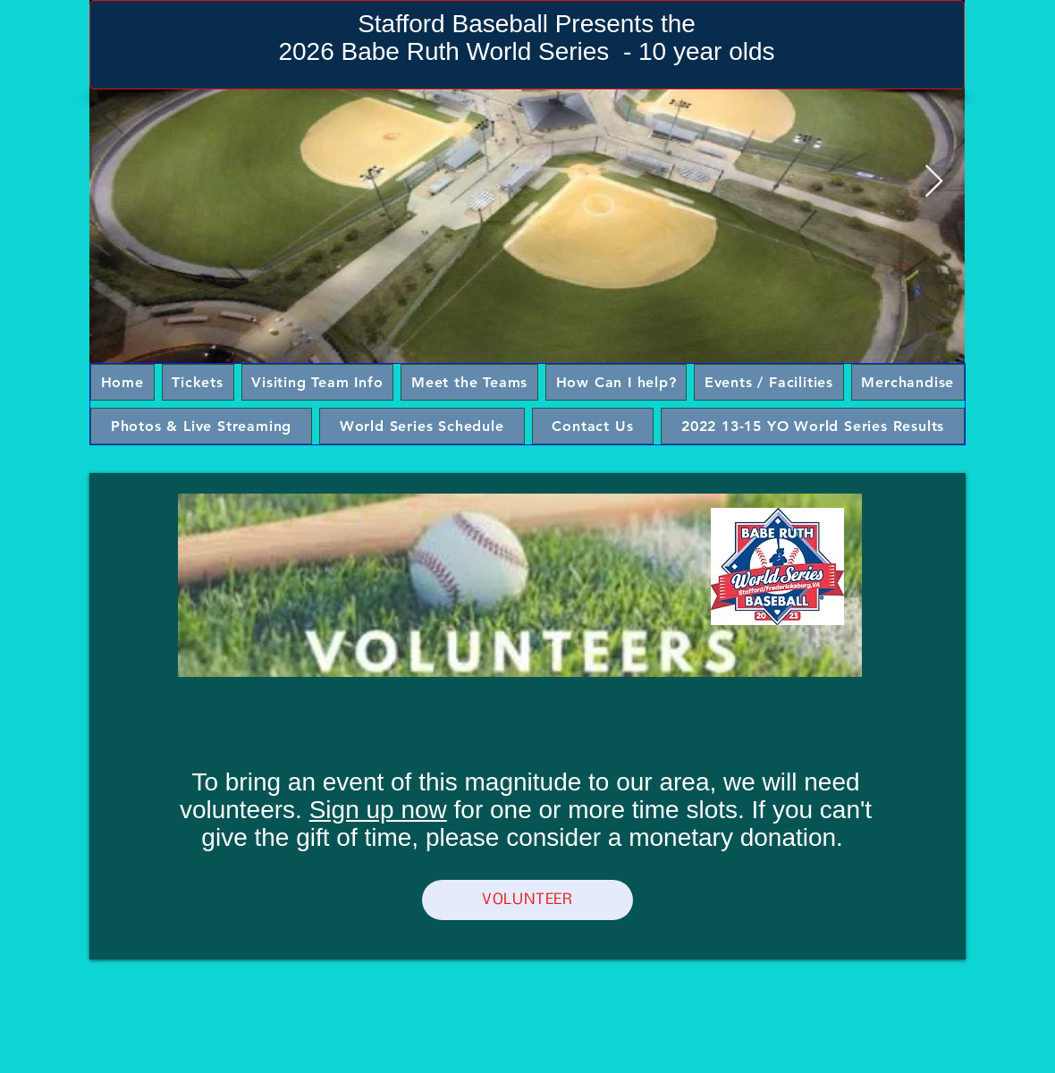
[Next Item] (934, 182)
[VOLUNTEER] (527, 900)
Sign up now (378, 810)
